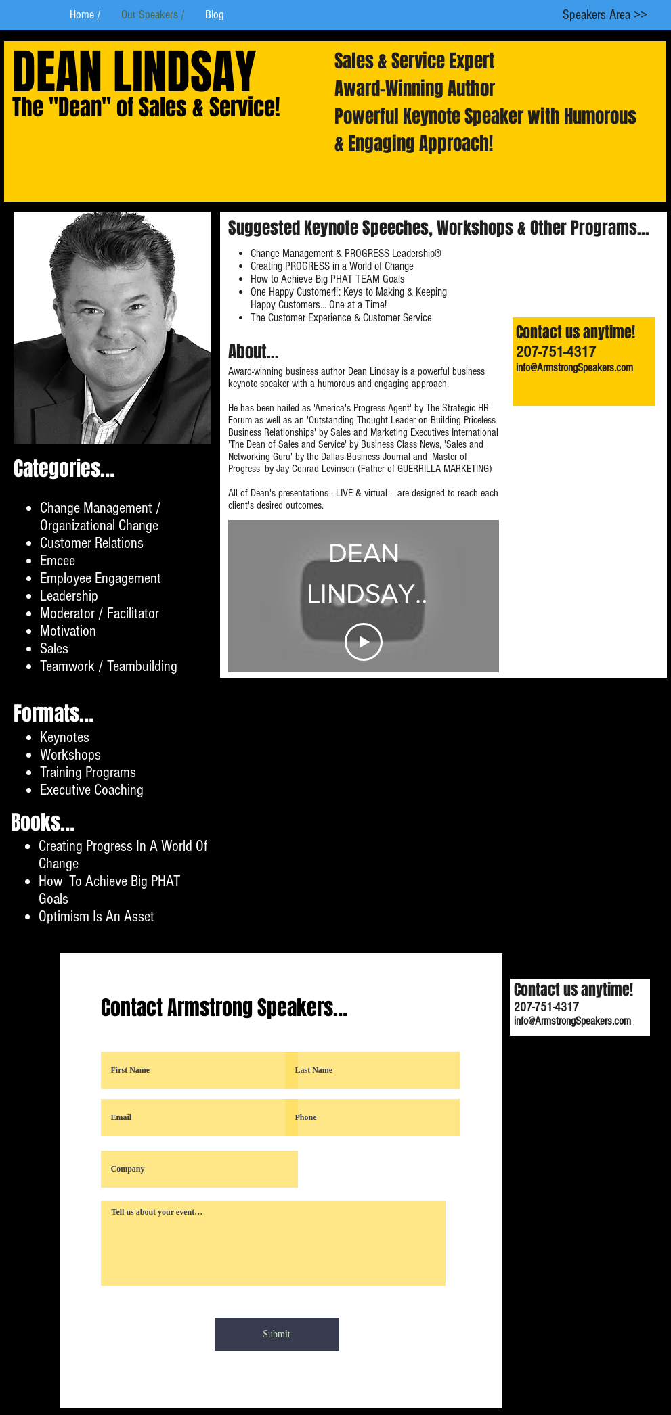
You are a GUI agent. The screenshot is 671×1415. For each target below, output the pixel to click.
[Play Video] (364, 642)
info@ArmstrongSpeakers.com (574, 367)
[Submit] (277, 1334)
